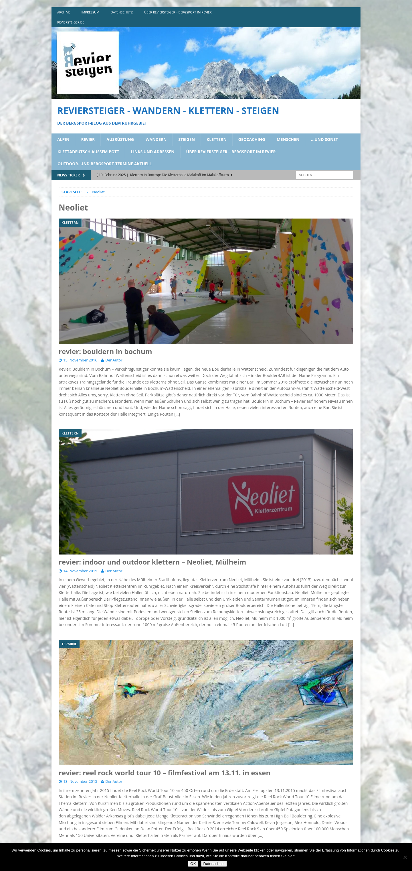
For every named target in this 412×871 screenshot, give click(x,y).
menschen (288, 139)
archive (63, 12)
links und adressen (152, 151)
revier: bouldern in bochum (105, 351)
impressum (90, 12)
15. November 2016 (80, 360)
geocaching (251, 139)
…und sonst (324, 139)
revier (88, 139)
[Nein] (405, 857)
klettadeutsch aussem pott (88, 151)
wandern (156, 139)
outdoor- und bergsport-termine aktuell (105, 163)
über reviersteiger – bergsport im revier (178, 12)
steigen (186, 139)
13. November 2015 (80, 781)
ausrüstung (120, 139)
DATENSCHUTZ (122, 12)
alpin (63, 139)
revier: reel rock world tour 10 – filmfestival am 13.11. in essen (164, 772)
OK (193, 864)
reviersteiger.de (70, 22)
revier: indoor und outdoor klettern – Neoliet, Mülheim (152, 562)
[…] (177, 414)
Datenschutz (214, 864)
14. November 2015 (80, 570)
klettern (217, 139)
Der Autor (113, 360)
